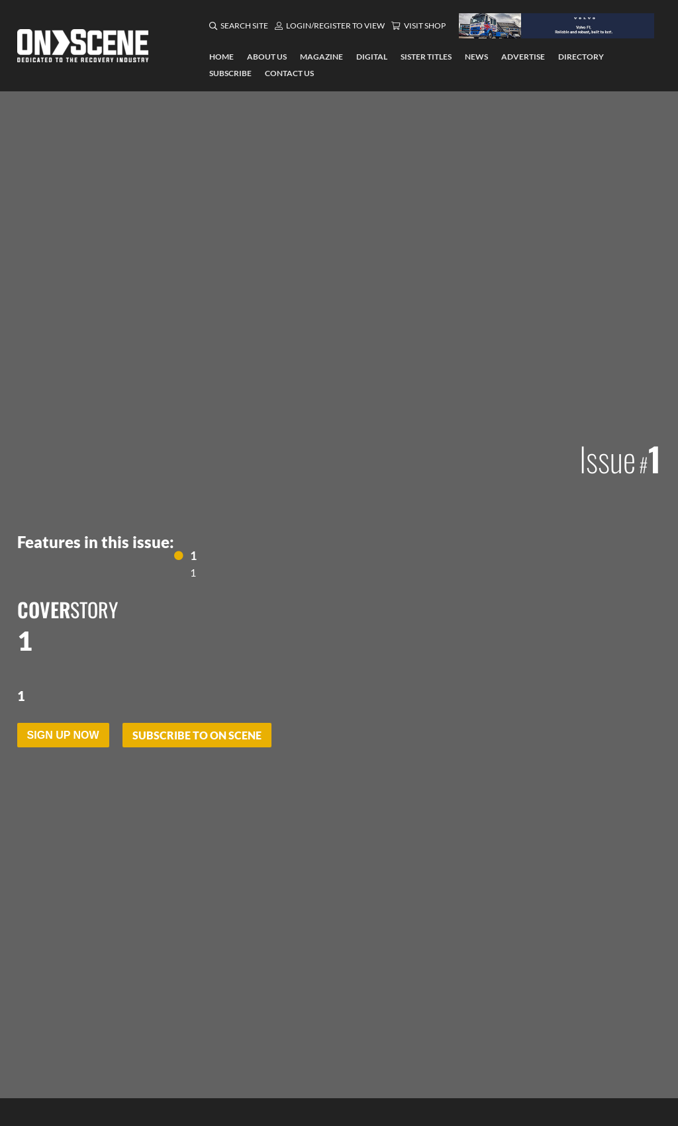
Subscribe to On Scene (197, 735)
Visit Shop (425, 25)
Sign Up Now (63, 735)
